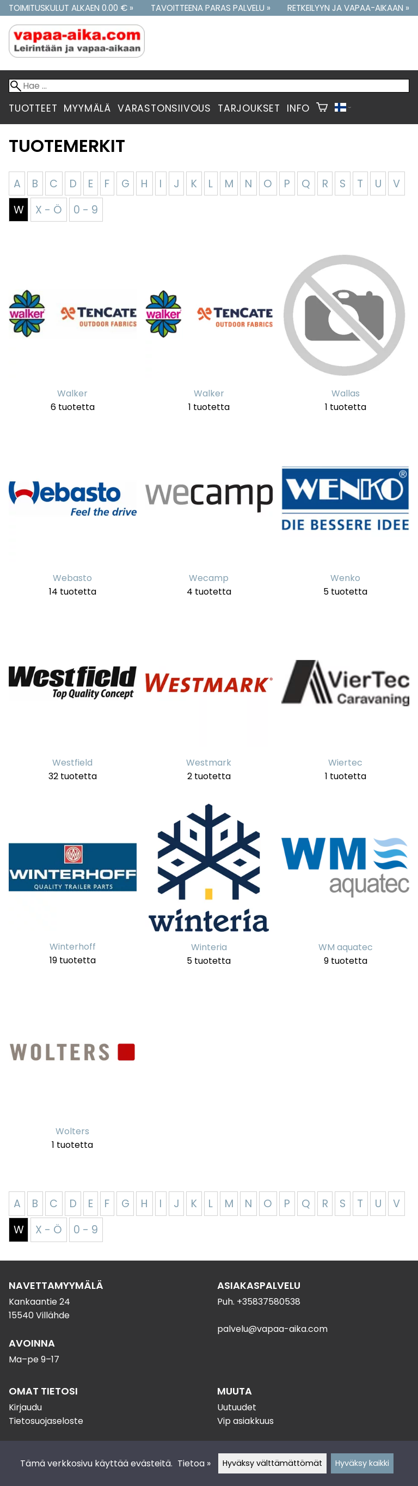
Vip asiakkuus (245, 1421)
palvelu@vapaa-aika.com (272, 1329)
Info (298, 108)
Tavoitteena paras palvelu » (211, 8)
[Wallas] (345, 338)
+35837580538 (268, 1301)
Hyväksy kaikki (362, 1463)
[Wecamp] (209, 522)
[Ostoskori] (322, 108)
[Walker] (73, 338)
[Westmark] (209, 707)
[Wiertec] (345, 707)
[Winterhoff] (73, 892)
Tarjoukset (249, 108)
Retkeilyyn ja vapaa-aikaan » (348, 8)
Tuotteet (33, 108)
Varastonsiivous (164, 108)
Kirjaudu (25, 1407)
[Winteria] (209, 892)
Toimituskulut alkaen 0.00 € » (71, 8)
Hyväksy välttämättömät (272, 1463)
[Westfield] (73, 707)
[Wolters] (73, 1076)
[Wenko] (345, 522)
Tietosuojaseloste (46, 1421)
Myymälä (87, 108)
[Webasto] (73, 522)
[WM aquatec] (345, 892)
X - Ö (48, 210)
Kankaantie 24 (39, 1301)
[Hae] (209, 86)
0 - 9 (85, 210)
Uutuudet (236, 1407)
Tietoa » (194, 1463)
